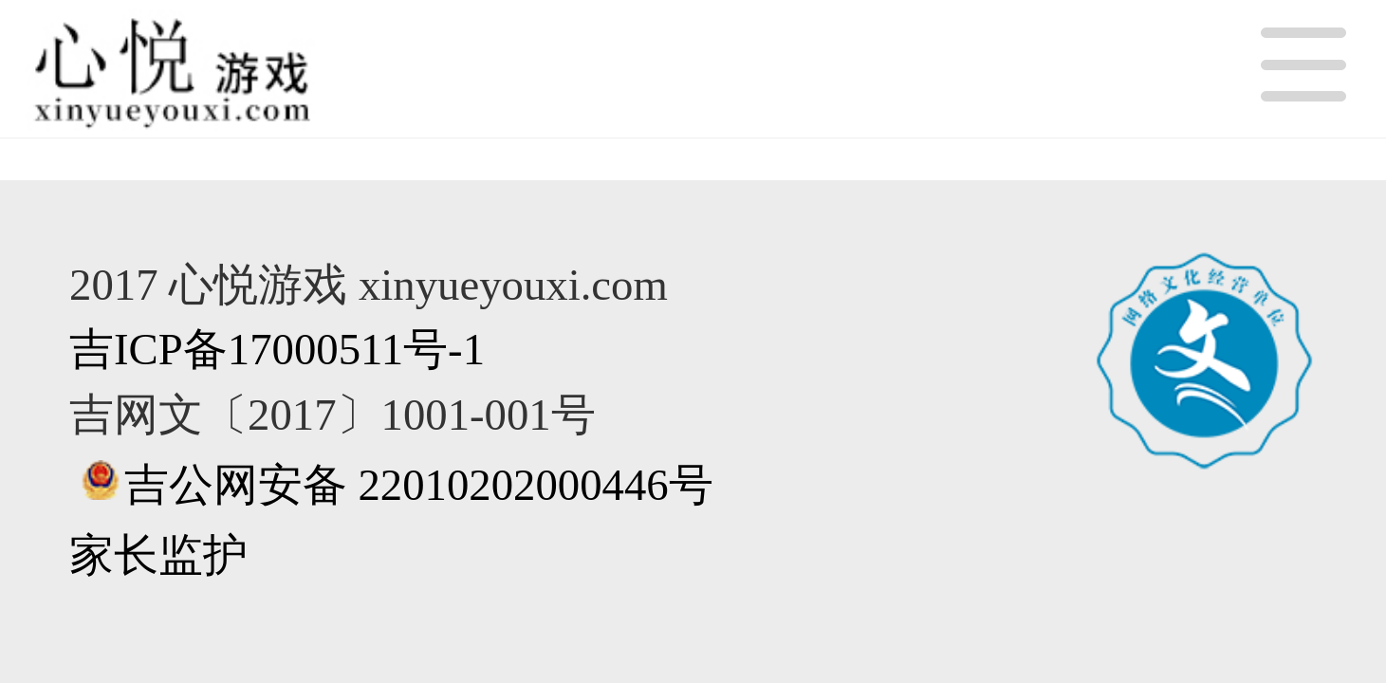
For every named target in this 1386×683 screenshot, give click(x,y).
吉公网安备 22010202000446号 (418, 484)
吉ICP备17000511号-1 (277, 349)
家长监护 (158, 555)
